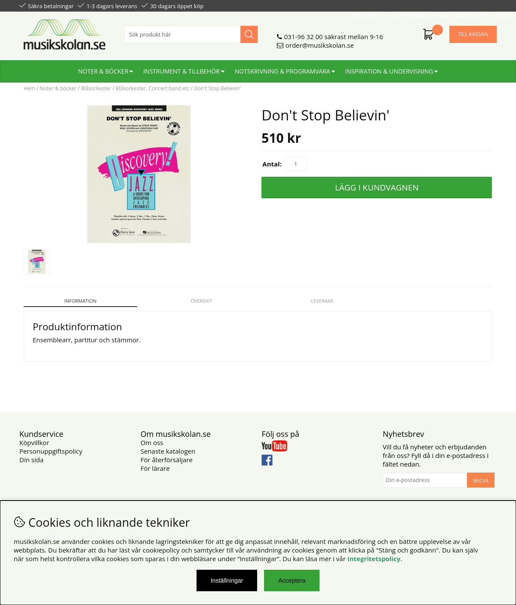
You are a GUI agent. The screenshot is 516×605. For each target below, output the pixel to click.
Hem (29, 88)
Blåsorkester (96, 88)
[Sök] (191, 31)
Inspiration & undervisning (389, 68)
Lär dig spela (391, 5)
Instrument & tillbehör (181, 68)
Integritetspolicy (374, 558)
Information (79, 301)
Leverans (317, 301)
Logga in (484, 5)
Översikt (198, 301)
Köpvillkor (34, 437)
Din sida (31, 455)
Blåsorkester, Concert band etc (153, 88)
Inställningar (227, 580)
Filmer (422, 5)
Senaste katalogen (168, 446)
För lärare (155, 463)
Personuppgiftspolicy (50, 446)
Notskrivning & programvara (282, 68)
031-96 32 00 (303, 33)
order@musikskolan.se (320, 41)
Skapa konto (452, 5)
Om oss (152, 437)
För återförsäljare (167, 455)
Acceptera (291, 580)
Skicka (480, 476)
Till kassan (473, 30)
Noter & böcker (103, 68)
